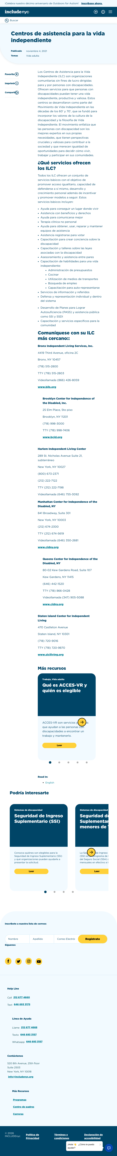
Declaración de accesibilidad (93, 1136)
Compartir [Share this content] (12, 93)
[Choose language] (103, 12)
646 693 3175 (22, 1004)
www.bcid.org (52, 437)
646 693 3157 (28, 1034)
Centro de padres (23, 1106)
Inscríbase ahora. (91, 3)
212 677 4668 (29, 1027)
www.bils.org (47, 387)
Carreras (18, 1113)
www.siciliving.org (51, 654)
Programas (20, 1099)
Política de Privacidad (32, 1136)
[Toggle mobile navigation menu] (110, 12)
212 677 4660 (21, 997)
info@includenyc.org (21, 1076)
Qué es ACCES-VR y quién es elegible (65, 687)
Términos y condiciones (61, 1136)
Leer (59, 745)
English (49, 782)
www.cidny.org (48, 547)
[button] (82, 722)
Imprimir (12, 83)
